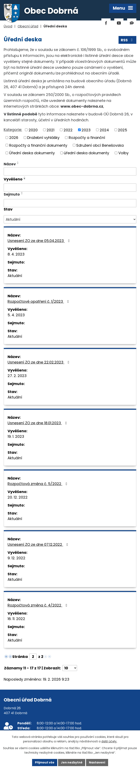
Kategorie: (13, 129)
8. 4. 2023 (16, 254)
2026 (13, 137)
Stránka (20, 656)
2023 (86, 129)
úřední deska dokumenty (86, 152)
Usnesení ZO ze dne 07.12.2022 (39, 544)
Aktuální (15, 275)
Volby (123, 152)
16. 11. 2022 (16, 618)
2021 (50, 129)
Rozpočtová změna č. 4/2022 (38, 605)
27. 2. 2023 (17, 375)
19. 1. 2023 (16, 436)
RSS (127, 40)
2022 (68, 129)
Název (10, 164)
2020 (33, 129)
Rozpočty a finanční (87, 137)
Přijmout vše (44, 762)
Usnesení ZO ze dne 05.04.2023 (39, 240)
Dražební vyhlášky (43, 137)
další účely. (109, 742)
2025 (122, 129)
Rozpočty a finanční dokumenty (38, 145)
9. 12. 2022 (16, 558)
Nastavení (97, 762)
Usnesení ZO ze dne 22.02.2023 (39, 362)
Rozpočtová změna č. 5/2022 (38, 483)
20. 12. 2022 (18, 497)
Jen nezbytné (71, 762)
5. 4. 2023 (16, 314)
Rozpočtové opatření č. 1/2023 (39, 301)
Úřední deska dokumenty (32, 152)
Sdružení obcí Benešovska (100, 145)
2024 (104, 129)
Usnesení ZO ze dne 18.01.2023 (38, 423)
